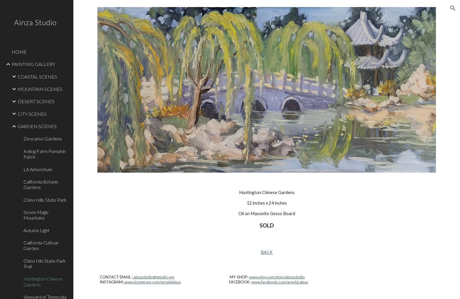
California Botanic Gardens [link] (41, 184)
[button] (453, 8)
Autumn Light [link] (36, 230)
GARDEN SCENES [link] (37, 126)
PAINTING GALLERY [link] (33, 64)
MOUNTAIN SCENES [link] (40, 89)
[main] (266, 209)
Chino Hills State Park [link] (45, 200)
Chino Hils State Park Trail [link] (44, 263)
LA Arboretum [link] (37, 169)
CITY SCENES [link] (32, 114)
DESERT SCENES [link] (36, 101)
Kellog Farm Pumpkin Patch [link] (44, 153)
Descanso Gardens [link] (42, 138)
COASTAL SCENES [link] (37, 76)
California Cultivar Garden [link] (41, 245)
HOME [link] (19, 52)
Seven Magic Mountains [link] (36, 214)
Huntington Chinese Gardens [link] (43, 281)
